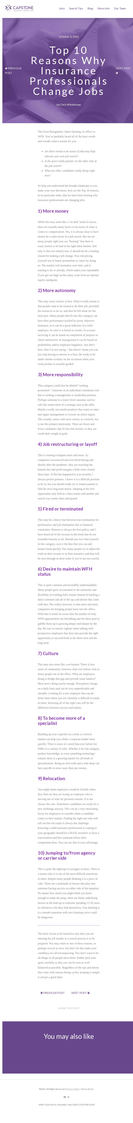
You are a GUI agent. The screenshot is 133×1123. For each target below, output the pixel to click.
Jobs (62, 8)
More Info (104, 8)
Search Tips (76, 8)
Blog (90, 8)
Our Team (120, 8)
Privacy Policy (73, 1089)
